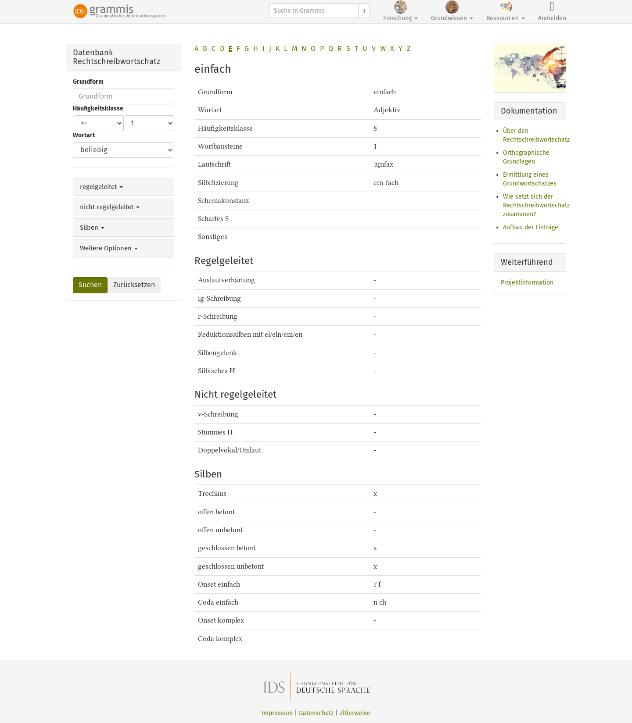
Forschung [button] (400, 11)
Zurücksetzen (134, 285)
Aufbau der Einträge (530, 227)
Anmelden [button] (552, 11)
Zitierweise (355, 713)
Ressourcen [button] (505, 11)
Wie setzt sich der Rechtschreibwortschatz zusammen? (536, 205)
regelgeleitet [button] (101, 187)
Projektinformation (527, 282)
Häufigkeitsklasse (98, 108)
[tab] (123, 187)
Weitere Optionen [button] (109, 248)
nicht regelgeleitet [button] (110, 207)
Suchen (90, 285)
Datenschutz (316, 713)
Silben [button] (92, 228)
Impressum (277, 713)
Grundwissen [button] (452, 11)
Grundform (88, 81)
